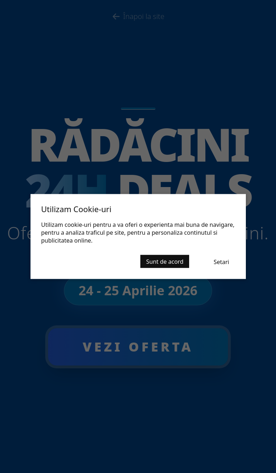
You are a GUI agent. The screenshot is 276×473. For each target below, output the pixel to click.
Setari (221, 262)
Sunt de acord (164, 262)
